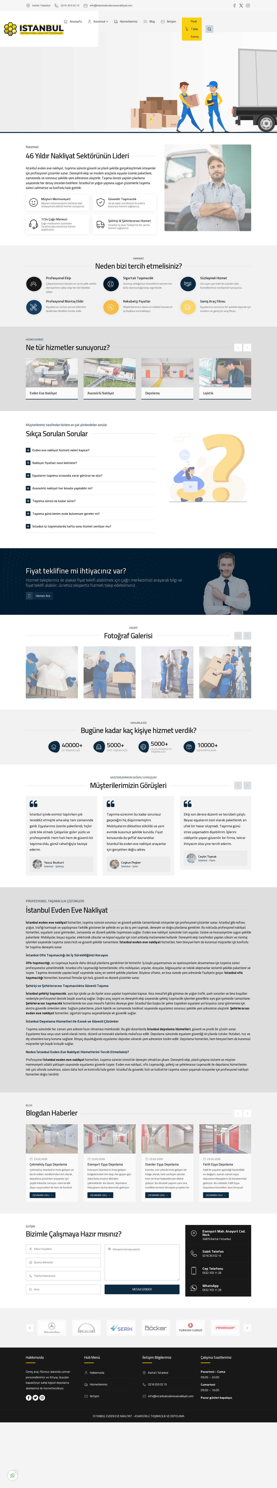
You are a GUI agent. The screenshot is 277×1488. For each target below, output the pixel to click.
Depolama (152, 393)
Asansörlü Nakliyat (100, 393)
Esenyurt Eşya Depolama (105, 1164)
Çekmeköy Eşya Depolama (48, 1164)
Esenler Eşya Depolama (162, 1164)
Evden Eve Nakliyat (43, 393)
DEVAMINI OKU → (43, 1195)
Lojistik (208, 393)
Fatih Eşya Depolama (218, 1164)
